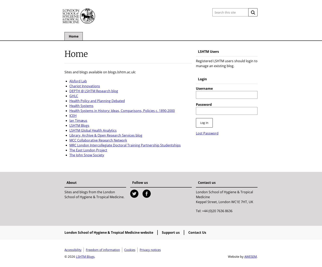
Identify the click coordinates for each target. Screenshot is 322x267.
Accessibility (73, 250)
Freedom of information (103, 250)
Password (204, 104)
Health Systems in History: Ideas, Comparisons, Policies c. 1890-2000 (122, 110)
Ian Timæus (78, 120)
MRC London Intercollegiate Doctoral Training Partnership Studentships (125, 145)
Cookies (129, 250)
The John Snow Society (86, 155)
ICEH (73, 115)
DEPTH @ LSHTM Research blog (93, 91)
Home (73, 36)
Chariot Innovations (84, 86)
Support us (171, 232)
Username (204, 88)
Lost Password (207, 133)
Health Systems (81, 106)
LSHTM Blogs (79, 125)
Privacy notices (150, 250)
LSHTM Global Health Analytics (93, 130)
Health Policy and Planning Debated (97, 101)
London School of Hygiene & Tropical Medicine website (108, 232)
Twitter (134, 194)
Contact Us (197, 232)
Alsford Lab (78, 81)
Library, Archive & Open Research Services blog (105, 135)
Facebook (147, 194)
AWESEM (250, 256)
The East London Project (88, 150)
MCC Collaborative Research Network (98, 140)
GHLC (73, 96)
